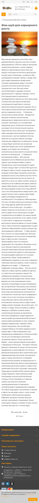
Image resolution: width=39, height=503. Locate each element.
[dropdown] (3, 2)
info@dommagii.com (11, 459)
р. (31, 2)
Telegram (7, 456)
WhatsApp (20, 9)
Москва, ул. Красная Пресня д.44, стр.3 (17, 467)
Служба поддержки (19, 435)
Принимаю (32, 499)
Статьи (23, 20)
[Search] (25, 14)
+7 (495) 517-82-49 (22, 7)
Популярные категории (19, 441)
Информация (19, 430)
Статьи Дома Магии (11, 20)
